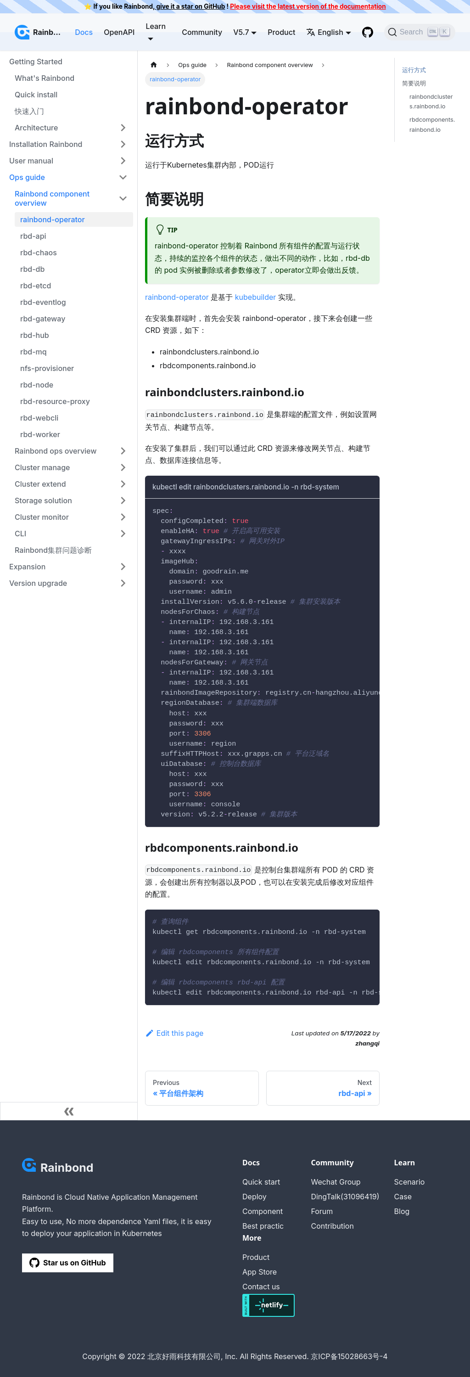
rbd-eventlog (43, 302)
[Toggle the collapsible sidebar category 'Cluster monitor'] (123, 517)
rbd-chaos (38, 252)
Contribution (332, 1226)
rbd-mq (33, 351)
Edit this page (174, 1033)
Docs (84, 32)
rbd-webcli (39, 417)
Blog (402, 1211)
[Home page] (153, 65)
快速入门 (29, 111)
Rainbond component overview (52, 198)
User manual (31, 160)
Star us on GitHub (67, 1263)
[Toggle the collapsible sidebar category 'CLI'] (123, 533)
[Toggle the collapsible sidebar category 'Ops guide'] (123, 177)
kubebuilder (255, 297)
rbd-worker (40, 434)
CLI (20, 533)
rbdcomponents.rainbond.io (432, 124)
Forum (322, 1211)
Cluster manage (42, 467)
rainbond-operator (52, 219)
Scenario (409, 1181)
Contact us (261, 1286)
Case (403, 1196)
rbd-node (36, 384)
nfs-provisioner (47, 368)
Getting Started (35, 61)
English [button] (324, 32)
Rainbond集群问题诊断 (53, 550)
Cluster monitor (42, 517)
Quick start (261, 1181)
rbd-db (32, 269)
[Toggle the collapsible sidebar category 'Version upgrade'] (123, 583)
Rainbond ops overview (56, 450)
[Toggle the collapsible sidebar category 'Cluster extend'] (123, 484)
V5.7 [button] (241, 32)
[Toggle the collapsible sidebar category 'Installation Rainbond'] (123, 144)
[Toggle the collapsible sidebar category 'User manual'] (123, 160)
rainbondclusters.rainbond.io (431, 101)
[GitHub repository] (368, 32)
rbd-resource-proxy (55, 401)
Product (281, 32)
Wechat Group (335, 1181)
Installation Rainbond (46, 144)
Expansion (27, 566)
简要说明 (414, 83)
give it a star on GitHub (190, 6)
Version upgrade (38, 583)
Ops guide (27, 177)
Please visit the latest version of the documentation (308, 6)
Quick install (36, 94)
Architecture (36, 127)
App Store (259, 1271)
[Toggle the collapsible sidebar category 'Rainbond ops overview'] (123, 451)
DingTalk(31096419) (345, 1196)
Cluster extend (40, 484)
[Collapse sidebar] (69, 1111)
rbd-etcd (35, 285)
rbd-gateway (42, 318)
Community (202, 32)
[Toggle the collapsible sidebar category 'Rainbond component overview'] (123, 198)
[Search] (419, 32)
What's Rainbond (44, 78)
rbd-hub (34, 335)
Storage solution (43, 500)
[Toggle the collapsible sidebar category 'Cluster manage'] (123, 467)
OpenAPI (119, 32)
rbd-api (33, 236)
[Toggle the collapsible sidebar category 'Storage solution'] (123, 500)
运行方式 (414, 70)
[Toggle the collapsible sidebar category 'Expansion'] (123, 566)
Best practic (263, 1226)
